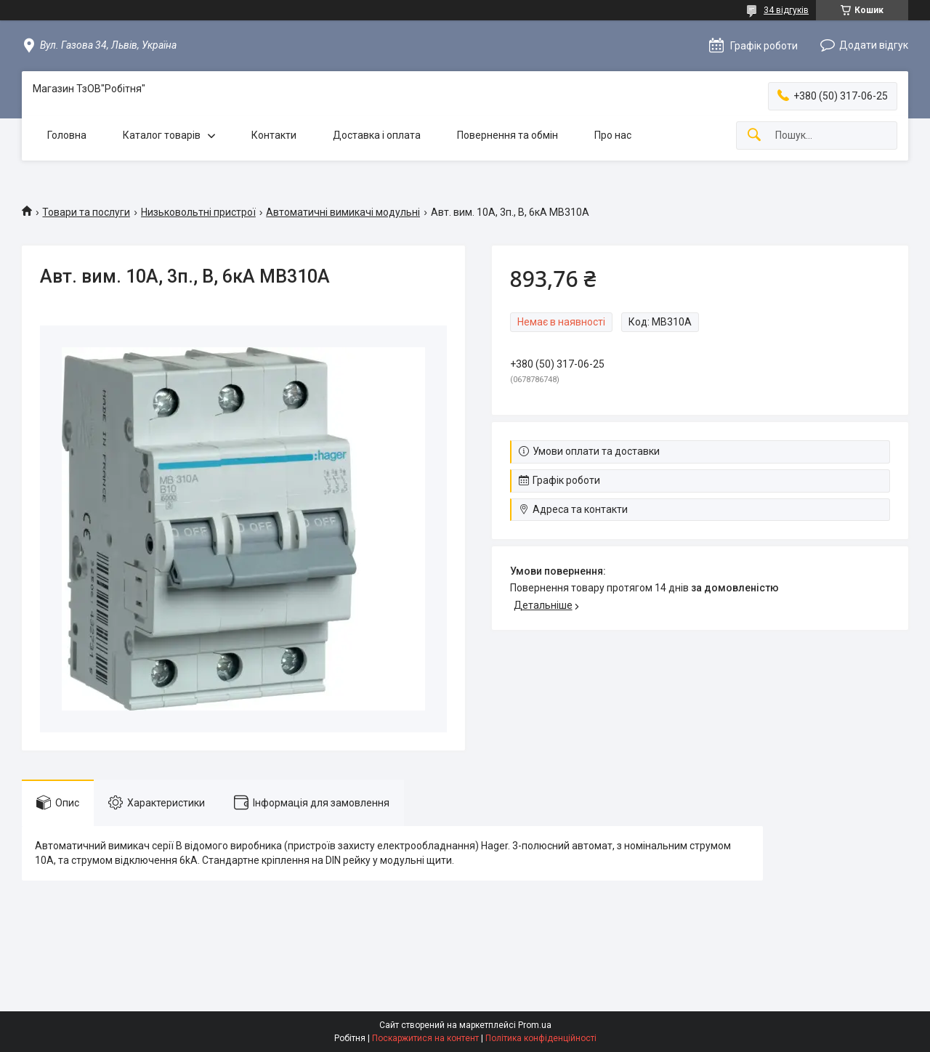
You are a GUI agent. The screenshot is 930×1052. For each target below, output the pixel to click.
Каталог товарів (162, 135)
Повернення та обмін (507, 135)
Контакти (273, 135)
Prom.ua (534, 1025)
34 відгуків (786, 10)
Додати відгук (873, 45)
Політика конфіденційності (541, 1038)
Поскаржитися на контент (425, 1038)
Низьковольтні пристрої (198, 212)
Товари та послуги (86, 212)
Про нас (612, 135)
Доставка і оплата (377, 135)
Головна (66, 135)
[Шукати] (754, 135)
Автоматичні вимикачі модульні (343, 212)
